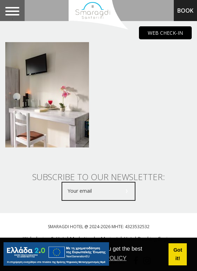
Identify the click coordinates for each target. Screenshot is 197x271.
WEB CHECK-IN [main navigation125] (165, 32)
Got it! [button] (177, 254)
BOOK (185, 10)
